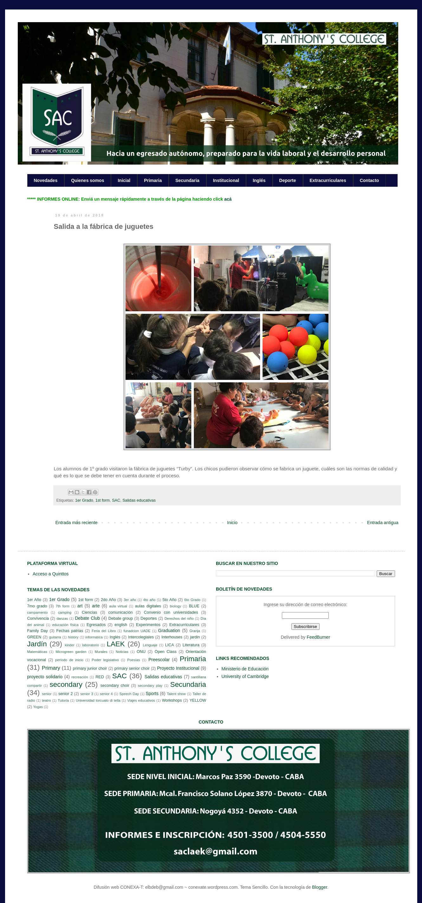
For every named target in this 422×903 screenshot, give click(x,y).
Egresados (96, 625)
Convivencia (38, 618)
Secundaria (187, 180)
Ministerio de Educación (245, 668)
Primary (51, 668)
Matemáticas (37, 652)
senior (46, 694)
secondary (66, 684)
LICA (169, 645)
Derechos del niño (179, 618)
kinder (69, 645)
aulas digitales (148, 606)
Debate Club (87, 618)
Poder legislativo (105, 660)
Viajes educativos (141, 700)
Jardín (37, 644)
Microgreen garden (70, 652)
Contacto (369, 180)
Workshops (172, 700)
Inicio (232, 522)
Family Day (37, 631)
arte (96, 605)
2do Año (108, 600)
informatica (94, 637)
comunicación (120, 612)
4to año (149, 600)
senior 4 (106, 694)
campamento (37, 612)
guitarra (55, 637)
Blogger (319, 887)
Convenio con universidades (171, 612)
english (120, 625)
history (73, 637)
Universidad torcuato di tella (98, 700)
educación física (65, 625)
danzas (62, 618)
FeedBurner (318, 637)
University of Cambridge (245, 676)
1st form (102, 500)
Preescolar (159, 659)
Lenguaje (150, 645)
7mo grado (37, 606)
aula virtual (118, 606)
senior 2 (65, 694)
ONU (141, 651)
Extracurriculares (328, 180)
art (79, 605)
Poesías (133, 660)
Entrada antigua (383, 522)
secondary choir (115, 685)
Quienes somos (87, 180)
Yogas (38, 707)
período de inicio (69, 660)
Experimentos (148, 625)
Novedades (46, 180)
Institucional (226, 180)
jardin (195, 637)
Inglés (259, 180)
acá (227, 199)
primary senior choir (132, 668)
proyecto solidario (45, 676)
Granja (194, 631)
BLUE (194, 606)
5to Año (170, 600)
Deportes (148, 618)
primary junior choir (90, 668)
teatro (46, 700)
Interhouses (171, 637)
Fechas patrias (69, 631)
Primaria (153, 180)
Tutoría (63, 700)
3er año (130, 600)
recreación (80, 677)
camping (64, 612)
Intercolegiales (141, 637)
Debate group (120, 618)
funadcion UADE (137, 631)
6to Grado (192, 600)
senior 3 (86, 694)
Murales (101, 652)
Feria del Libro (104, 631)
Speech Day (129, 694)
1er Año (34, 600)
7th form (63, 606)
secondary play (150, 685)
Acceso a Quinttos (51, 573)
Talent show (176, 694)
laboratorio (90, 645)
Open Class (166, 651)
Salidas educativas (139, 500)
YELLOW (198, 700)
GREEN (34, 637)
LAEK (116, 644)
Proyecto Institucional (178, 668)
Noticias (122, 652)
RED (99, 677)
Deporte (287, 180)
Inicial (124, 180)
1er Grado (84, 500)
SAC (116, 500)
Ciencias (89, 612)
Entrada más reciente (76, 522)
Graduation (169, 630)
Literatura (191, 645)
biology (175, 606)
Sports (152, 693)
